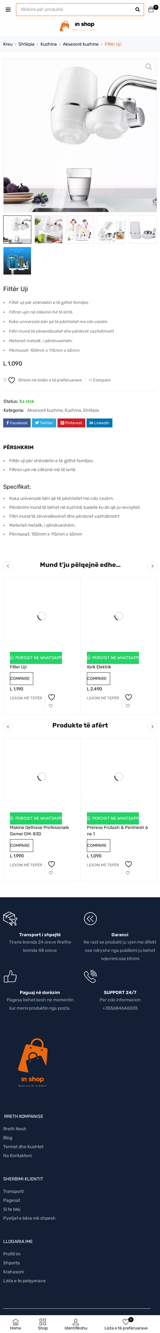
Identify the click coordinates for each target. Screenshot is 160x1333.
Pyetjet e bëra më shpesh (29, 1218)
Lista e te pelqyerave (24, 1281)
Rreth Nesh (15, 1129)
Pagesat (11, 1200)
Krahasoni (13, 1272)
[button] (149, 67)
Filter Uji (18, 667)
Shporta (11, 1263)
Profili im (11, 1254)
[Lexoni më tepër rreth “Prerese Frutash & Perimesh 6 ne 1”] (103, 865)
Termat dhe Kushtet (23, 1146)
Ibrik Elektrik (99, 667)
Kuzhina (49, 44)
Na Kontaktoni (17, 1155)
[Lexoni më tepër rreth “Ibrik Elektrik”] (103, 698)
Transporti (13, 1191)
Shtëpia (26, 44)
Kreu (7, 44)
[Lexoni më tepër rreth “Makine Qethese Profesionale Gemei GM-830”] (26, 865)
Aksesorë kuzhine (81, 44)
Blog (7, 1138)
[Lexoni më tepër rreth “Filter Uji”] (26, 698)
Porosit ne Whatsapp (38, 657)
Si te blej (11, 1209)
